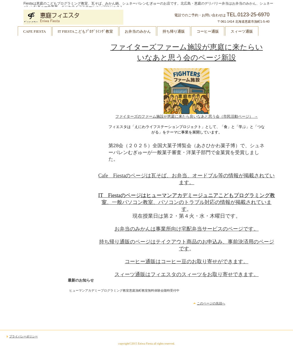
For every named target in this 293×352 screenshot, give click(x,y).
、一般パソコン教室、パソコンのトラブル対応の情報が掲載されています (186, 202)
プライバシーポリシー (23, 336)
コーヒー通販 (208, 31)
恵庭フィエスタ (80, 17)
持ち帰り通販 (174, 31)
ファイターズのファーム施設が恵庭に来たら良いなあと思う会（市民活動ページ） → (186, 116)
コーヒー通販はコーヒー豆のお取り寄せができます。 (186, 261)
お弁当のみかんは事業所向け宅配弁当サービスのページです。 (186, 229)
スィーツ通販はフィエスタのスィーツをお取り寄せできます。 (186, 274)
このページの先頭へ (211, 303)
